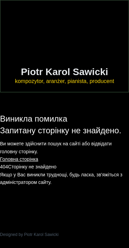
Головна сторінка (19, 159)
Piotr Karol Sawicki (64, 71)
